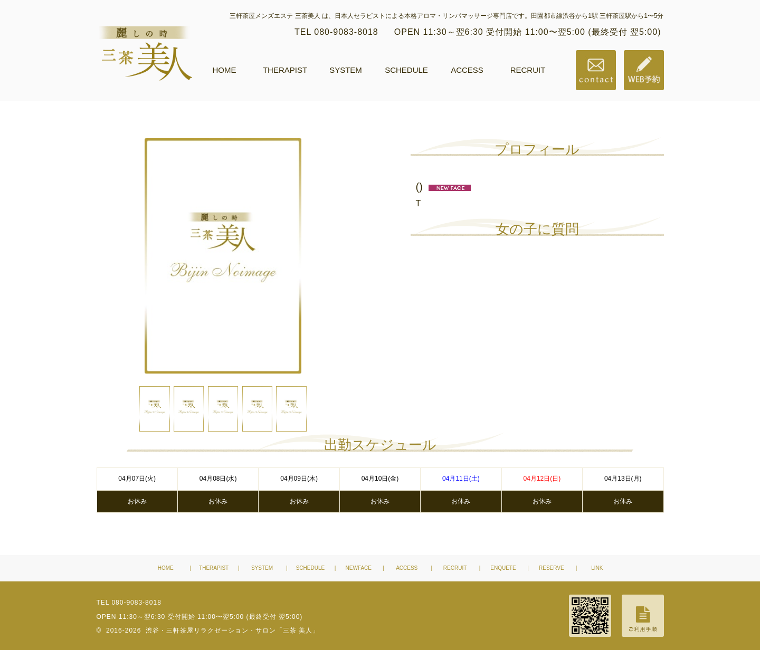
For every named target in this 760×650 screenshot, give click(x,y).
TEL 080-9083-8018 (336, 31)
